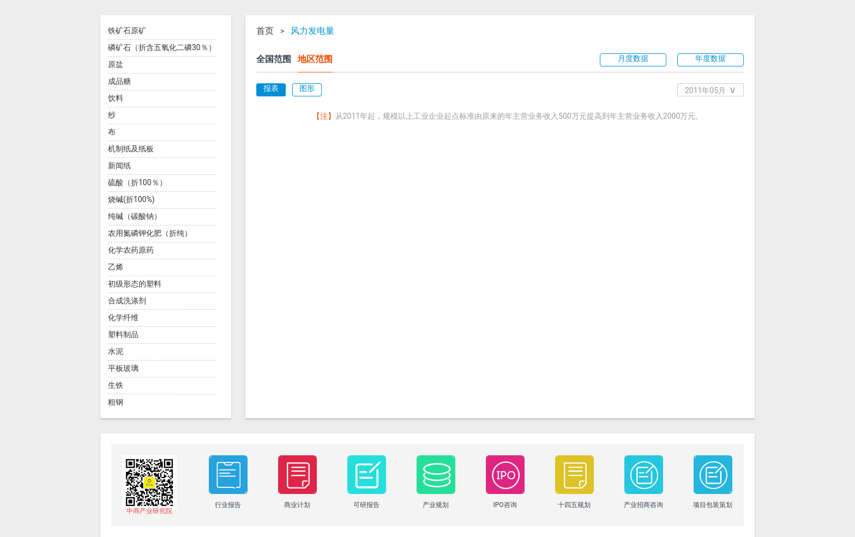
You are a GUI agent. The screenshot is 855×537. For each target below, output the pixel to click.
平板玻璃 (123, 368)
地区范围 (315, 59)
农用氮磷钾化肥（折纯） (150, 233)
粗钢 (115, 402)
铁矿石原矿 (127, 30)
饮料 (115, 98)
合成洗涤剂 (127, 300)
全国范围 (273, 59)
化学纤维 (123, 317)
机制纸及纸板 (131, 148)
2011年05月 (710, 89)
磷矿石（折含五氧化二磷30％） (162, 47)
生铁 (115, 385)
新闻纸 (119, 165)
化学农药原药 (131, 250)
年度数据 (710, 58)
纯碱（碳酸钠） (134, 216)
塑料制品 (123, 334)
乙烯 (115, 267)
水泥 (115, 351)
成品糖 (119, 81)
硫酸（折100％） (137, 182)
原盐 (115, 64)
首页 (265, 31)
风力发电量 (312, 31)
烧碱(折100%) (131, 199)
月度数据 (633, 58)
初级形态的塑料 (134, 283)
